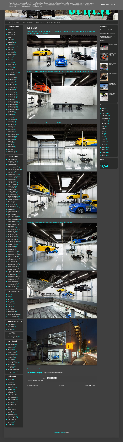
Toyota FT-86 (10, 141)
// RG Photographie (12, 416)
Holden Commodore (12, 46)
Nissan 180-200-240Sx (13, 72)
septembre (105, 123)
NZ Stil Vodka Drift (12, 311)
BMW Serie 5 (10, 37)
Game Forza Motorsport (13, 336)
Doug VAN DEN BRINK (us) (14, 258)
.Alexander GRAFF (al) (13, 166)
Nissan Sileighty (11, 91)
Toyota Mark (10, 142)
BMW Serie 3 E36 (11, 32)
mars (103, 139)
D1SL (9, 297)
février (104, 141)
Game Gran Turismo (12, 337)
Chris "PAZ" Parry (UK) (13, 212)
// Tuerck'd (10, 424)
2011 (103, 150)
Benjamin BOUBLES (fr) (13, 196)
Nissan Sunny (11, 112)
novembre (105, 118)
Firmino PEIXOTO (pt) (12, 266)
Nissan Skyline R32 (12, 104)
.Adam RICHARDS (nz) (13, 159)
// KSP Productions (12, 397)
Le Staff (16, 22)
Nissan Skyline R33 (12, 106)
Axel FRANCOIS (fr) (12, 191)
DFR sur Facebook (53, 22)
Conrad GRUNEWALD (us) (13, 224)
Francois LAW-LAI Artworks (14, 271)
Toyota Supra (10, 149)
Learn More (105, 5)
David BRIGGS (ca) (12, 244)
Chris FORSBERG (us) (13, 216)
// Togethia (10, 422)
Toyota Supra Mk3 (12, 151)
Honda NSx (10, 51)
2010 (103, 152)
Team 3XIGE (10, 347)
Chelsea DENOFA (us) (12, 211)
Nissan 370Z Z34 (11, 81)
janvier (104, 144)
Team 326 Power (11, 346)
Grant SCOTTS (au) (12, 279)
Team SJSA (10, 367)
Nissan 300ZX (11, 74)
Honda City (10, 47)
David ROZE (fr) (11, 246)
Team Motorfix (11, 364)
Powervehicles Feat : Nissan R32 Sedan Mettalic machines (107, 37)
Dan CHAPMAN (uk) (12, 236)
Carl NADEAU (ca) (12, 204)
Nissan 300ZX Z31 (12, 76)
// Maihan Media (11, 406)
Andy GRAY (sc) (11, 177)
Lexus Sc (10, 59)
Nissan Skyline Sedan (12, 109)
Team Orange (11, 366)
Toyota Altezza (11, 124)
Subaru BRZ (10, 117)
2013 (103, 113)
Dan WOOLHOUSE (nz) (13, 237)
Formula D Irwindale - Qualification (107, 33)
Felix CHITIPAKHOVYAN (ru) (14, 264)
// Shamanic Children (12, 417)
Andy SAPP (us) (11, 179)
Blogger (67, 432)
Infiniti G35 (10, 56)
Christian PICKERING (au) (13, 219)
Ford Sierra (10, 44)
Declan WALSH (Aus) (12, 253)
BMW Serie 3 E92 (11, 36)
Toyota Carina (11, 127)
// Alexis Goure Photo (12, 381)
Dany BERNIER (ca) (12, 239)
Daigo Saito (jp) (11, 226)
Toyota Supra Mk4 (12, 152)
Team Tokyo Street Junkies (13, 369)
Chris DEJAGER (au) (12, 214)
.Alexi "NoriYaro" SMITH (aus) (14, 169)
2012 (103, 147)
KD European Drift (12, 308)
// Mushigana (10, 411)
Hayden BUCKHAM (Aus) (13, 281)
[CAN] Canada (11, 326)
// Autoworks (10, 382)
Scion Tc (9, 116)
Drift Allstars (10, 301)
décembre (105, 116)
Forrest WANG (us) (12, 269)
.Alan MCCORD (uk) (12, 161)
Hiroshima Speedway (12, 288)
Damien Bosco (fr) (12, 232)
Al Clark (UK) (10, 172)
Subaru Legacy (11, 121)
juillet (103, 128)
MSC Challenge (11, 309)
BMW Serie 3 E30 (11, 31)
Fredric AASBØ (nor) (12, 272)
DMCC (9, 299)
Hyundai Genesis (11, 54)
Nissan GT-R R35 (11, 87)
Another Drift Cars (11, 182)
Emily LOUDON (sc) (12, 259)
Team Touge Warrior (12, 371)
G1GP (9, 304)
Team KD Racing (11, 361)
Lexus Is (9, 57)
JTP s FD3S (102, 40)
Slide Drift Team (11, 344)
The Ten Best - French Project (112, 94)
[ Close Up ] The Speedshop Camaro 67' (112, 54)
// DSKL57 (10, 386)
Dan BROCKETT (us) (12, 234)
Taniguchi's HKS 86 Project (112, 64)
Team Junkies (11, 359)
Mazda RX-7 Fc (11, 64)
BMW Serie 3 (10, 29)
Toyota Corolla (11, 132)
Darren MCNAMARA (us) (13, 241)
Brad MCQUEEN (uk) (12, 197)
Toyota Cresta (11, 137)
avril (103, 136)
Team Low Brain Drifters (13, 362)
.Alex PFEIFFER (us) (12, 164)
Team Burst (10, 349)
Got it (113, 5)
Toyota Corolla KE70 (12, 134)
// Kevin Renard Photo (12, 401)
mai (103, 134)
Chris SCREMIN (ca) (12, 217)
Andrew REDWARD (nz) (13, 174)
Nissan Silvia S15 (11, 97)
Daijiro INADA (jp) (11, 227)
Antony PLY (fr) (11, 187)
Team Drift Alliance (12, 354)
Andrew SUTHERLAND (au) (14, 176)
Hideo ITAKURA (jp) (12, 284)
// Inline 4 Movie (11, 392)
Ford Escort (10, 39)
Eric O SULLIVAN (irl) (12, 261)
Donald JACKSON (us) (13, 256)
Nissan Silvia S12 (11, 92)
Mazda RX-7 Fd (11, 66)
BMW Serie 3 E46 (11, 34)
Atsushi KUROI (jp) (12, 189)
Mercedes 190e (11, 69)
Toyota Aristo (10, 126)
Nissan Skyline (11, 99)
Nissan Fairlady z (11, 84)
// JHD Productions (12, 394)
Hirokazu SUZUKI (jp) (12, 286)
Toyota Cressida (11, 136)
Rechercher (40, 22)
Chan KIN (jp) (11, 209)
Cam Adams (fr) (11, 202)
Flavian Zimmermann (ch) (13, 268)
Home (9, 22)
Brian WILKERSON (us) (13, 199)
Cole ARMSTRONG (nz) (13, 223)
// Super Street (11, 421)
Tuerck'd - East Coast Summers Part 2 (112, 84)
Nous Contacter (28, 22)
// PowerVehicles (11, 414)
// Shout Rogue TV (12, 419)
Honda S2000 (40, 380)
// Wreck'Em (10, 426)
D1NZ (9, 296)
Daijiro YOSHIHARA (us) (13, 229)
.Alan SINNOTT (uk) (12, 162)
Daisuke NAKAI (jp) (12, 231)
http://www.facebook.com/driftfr (53, 372)
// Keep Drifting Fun (12, 399)
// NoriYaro (10, 412)
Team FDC (10, 356)
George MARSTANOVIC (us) (14, 276)
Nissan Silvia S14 (11, 96)
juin (103, 131)
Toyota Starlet (11, 147)
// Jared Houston (11, 396)
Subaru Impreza (11, 119)
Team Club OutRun (12, 352)
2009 (103, 155)
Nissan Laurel (11, 89)
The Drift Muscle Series (13, 316)
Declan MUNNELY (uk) (13, 251)
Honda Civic (10, 49)
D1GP (9, 294)
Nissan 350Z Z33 (11, 79)
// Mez (9, 407)
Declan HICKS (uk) (12, 249)
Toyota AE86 (10, 122)
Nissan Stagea (11, 111)
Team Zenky (10, 372)
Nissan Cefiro (10, 82)
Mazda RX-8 (10, 67)
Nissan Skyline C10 (12, 101)
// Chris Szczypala (11, 384)
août (103, 126)
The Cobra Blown (113, 73)
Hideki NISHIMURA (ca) (13, 283)
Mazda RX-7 (10, 62)
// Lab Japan (10, 402)
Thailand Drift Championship (14, 314)
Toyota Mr (10, 144)
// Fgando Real (11, 391)
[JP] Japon (35, 380)
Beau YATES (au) (11, 192)
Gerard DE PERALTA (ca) (13, 278)
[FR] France (10, 327)
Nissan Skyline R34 (12, 107)
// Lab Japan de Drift (12, 404)
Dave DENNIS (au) (12, 242)
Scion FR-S (10, 114)
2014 (103, 111)
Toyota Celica (10, 129)
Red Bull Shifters (11, 313)
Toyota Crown (11, 139)
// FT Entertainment (12, 387)
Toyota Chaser (11, 131)
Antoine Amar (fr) (11, 186)
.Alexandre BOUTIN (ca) (13, 167)
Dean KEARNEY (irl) (12, 248)
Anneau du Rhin (11, 181)
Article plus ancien (90, 385)
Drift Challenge (11, 303)
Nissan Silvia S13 (11, 94)
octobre (104, 121)
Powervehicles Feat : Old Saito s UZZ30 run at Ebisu (107, 30)
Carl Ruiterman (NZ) (12, 206)
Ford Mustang (11, 42)
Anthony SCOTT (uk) (12, 184)
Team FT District (11, 357)
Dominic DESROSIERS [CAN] (14, 254)
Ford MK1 (10, 41)
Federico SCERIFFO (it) (13, 263)
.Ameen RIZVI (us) (12, 171)
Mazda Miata (10, 61)
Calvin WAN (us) (11, 201)
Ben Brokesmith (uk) (12, 194)
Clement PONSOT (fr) (12, 221)
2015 (103, 108)
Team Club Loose (11, 351)
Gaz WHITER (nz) (12, 274)
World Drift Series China (13, 318)
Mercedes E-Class (12, 71)
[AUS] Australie (11, 324)
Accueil (61, 385)
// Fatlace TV (10, 389)
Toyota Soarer (11, 146)
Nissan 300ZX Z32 (12, 77)
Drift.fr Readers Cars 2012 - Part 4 (113, 44)
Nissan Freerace (11, 86)
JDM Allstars (10, 306)
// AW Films (10, 379)
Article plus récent (32, 385)
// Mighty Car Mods (12, 409)
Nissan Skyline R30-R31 (13, 102)
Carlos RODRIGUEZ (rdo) (13, 207)
